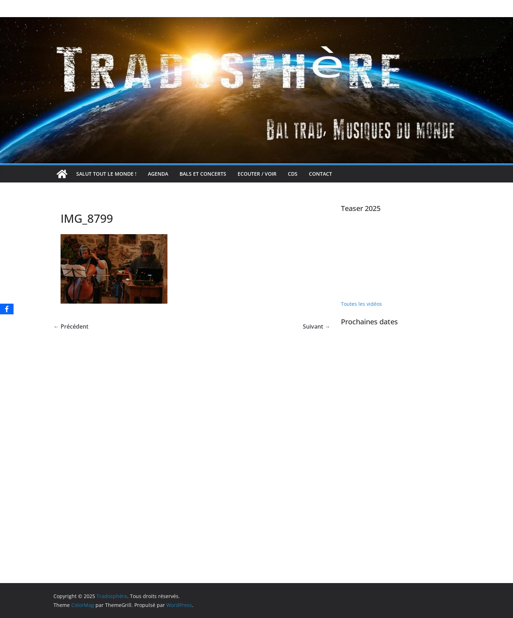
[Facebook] (7, 309)
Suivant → (316, 326)
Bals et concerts (203, 173)
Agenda (158, 173)
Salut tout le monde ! (106, 173)
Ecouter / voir (257, 173)
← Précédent (70, 326)
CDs (292, 173)
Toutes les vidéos (361, 303)
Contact (320, 173)
